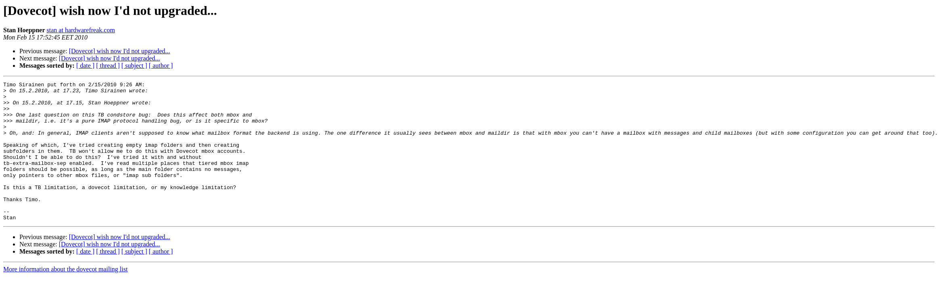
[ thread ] (108, 65)
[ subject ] (134, 65)
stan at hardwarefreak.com (81, 30)
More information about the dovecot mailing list (65, 297)
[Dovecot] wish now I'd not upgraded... (119, 51)
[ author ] (161, 65)
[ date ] (85, 65)
